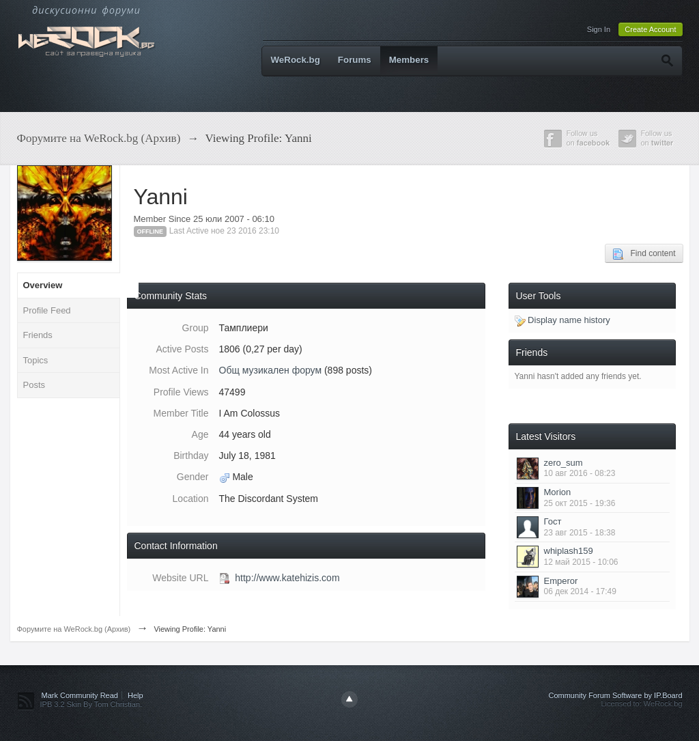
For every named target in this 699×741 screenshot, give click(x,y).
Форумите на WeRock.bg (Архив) (74, 629)
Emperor (561, 581)
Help (135, 695)
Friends (38, 335)
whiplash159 (568, 551)
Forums (354, 60)
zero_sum (563, 463)
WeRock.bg (295, 60)
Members (409, 60)
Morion (557, 492)
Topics (35, 360)
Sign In (598, 29)
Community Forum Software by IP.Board (615, 695)
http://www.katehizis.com (287, 577)
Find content (643, 254)
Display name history (562, 320)
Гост (553, 521)
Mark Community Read (80, 695)
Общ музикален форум (270, 370)
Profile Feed (47, 310)
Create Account (650, 29)
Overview (43, 285)
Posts (34, 385)
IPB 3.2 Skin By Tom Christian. (91, 704)
